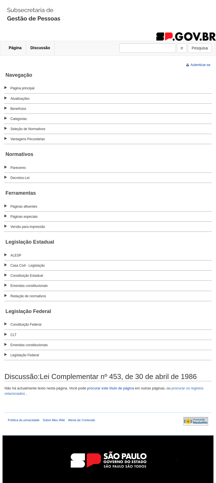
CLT (13, 335)
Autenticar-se (200, 65)
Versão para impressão (27, 227)
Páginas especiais (24, 217)
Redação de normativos (28, 296)
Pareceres (18, 168)
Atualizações (20, 99)
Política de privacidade (24, 420)
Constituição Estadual (26, 276)
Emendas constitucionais (29, 286)
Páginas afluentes (23, 206)
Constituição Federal (25, 324)
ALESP (15, 255)
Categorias (18, 119)
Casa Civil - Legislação (27, 265)
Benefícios (18, 109)
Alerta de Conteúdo (81, 420)
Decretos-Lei (20, 178)
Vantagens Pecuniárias (27, 139)
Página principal (22, 88)
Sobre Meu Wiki (54, 420)
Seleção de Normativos (27, 129)
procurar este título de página (110, 388)
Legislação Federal (24, 355)
